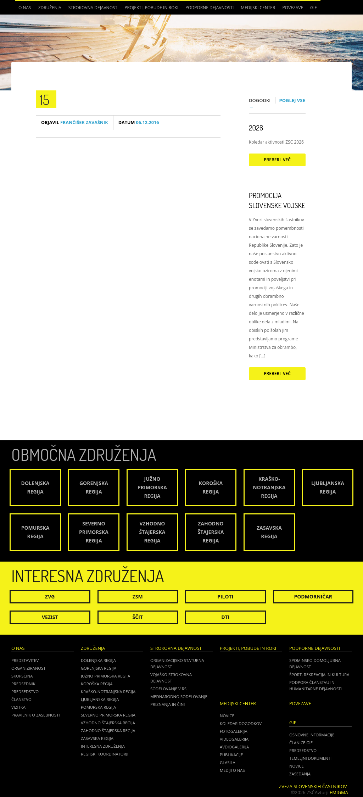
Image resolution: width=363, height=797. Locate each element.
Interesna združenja (103, 746)
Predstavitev (25, 660)
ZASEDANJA (300, 773)
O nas (24, 8)
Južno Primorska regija (105, 676)
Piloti (225, 596)
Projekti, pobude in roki (151, 8)
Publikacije (231, 754)
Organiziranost (28, 668)
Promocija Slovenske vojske (277, 200)
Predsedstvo (25, 691)
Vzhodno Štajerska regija (108, 722)
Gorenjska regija (98, 668)
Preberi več (277, 160)
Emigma (339, 792)
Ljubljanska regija (100, 699)
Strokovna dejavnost (92, 8)
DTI (225, 617)
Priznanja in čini (167, 704)
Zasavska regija (97, 738)
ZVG (50, 596)
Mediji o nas (232, 770)
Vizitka (18, 707)
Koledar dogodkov (241, 723)
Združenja (49, 8)
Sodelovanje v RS (168, 688)
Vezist (50, 617)
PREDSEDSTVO (303, 750)
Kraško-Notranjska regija (108, 691)
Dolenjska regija (98, 660)
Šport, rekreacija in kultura (319, 674)
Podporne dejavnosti (209, 8)
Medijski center (258, 8)
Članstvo (21, 699)
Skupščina (22, 676)
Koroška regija (97, 683)
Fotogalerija (233, 731)
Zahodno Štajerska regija (108, 730)
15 (44, 99)
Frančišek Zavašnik (74, 122)
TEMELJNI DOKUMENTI (310, 758)
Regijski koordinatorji (104, 754)
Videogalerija (234, 739)
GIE (313, 8)
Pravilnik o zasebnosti (35, 715)
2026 (256, 127)
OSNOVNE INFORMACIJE (311, 734)
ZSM (138, 596)
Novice (227, 715)
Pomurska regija (98, 707)
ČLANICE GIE (301, 742)
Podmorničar (313, 596)
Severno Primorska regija (108, 715)
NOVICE (296, 766)
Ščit (138, 617)
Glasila (227, 762)
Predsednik (23, 683)
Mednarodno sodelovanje (178, 696)
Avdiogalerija (234, 746)
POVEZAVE (292, 8)
